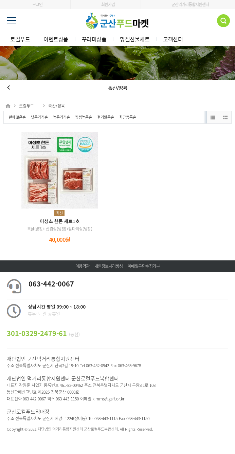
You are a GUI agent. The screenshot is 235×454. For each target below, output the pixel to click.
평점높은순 (83, 117)
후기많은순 (105, 117)
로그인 (35, 4)
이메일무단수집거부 (144, 266)
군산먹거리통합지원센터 (188, 4)
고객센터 (173, 39)
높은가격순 (61, 117)
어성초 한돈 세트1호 (60, 221)
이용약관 (82, 266)
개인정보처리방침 (108, 266)
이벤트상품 (55, 39)
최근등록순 (127, 117)
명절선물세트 (134, 39)
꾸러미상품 (94, 39)
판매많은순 (17, 117)
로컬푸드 (20, 39)
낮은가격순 (39, 117)
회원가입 (106, 4)
